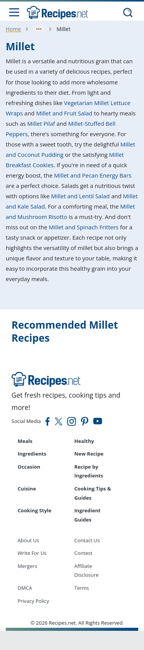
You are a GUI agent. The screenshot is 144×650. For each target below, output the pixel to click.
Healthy (84, 441)
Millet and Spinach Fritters (83, 227)
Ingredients (32, 453)
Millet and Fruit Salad (64, 113)
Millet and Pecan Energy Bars (92, 175)
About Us (28, 540)
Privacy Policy (33, 600)
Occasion (29, 466)
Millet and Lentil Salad (80, 196)
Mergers (27, 566)
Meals (25, 441)
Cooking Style (34, 510)
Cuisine (27, 488)
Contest (83, 553)
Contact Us (87, 540)
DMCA (25, 587)
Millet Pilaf (41, 123)
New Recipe (88, 453)
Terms (81, 587)
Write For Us (32, 553)
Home (13, 29)
